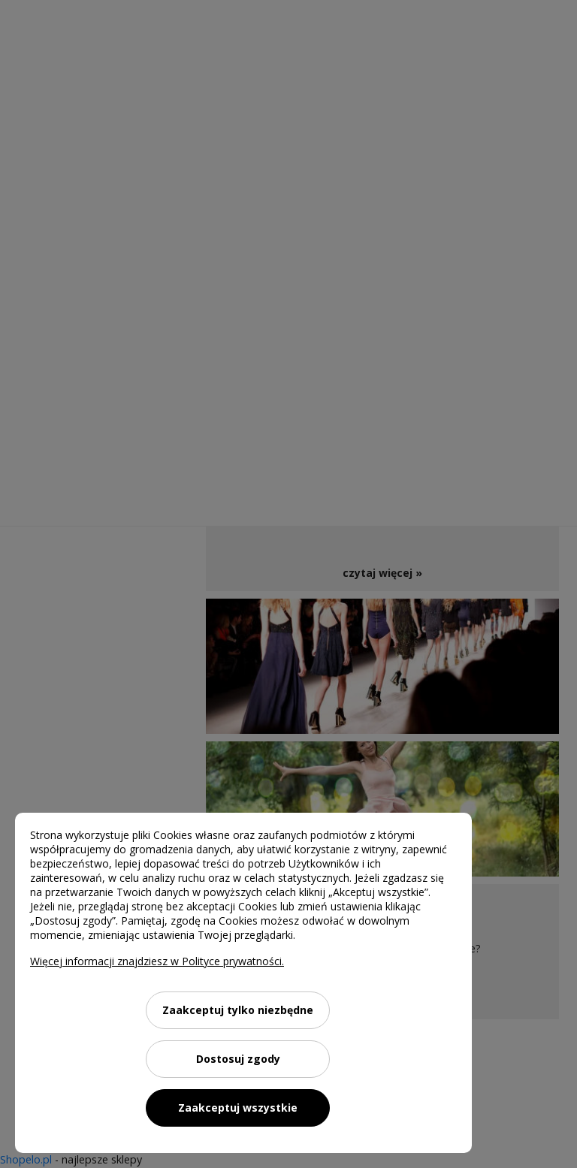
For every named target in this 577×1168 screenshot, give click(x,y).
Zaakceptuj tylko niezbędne (237, 1010)
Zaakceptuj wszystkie (238, 1107)
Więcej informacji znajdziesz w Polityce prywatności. (157, 961)
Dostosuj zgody (238, 1059)
